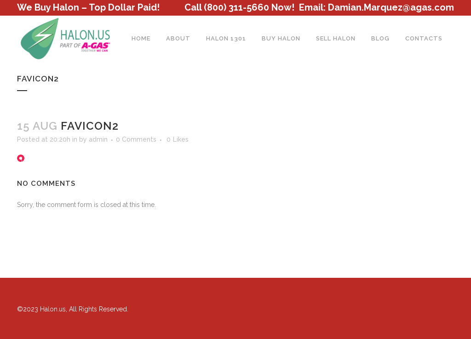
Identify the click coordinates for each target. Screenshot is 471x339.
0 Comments (136, 139)
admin (98, 139)
